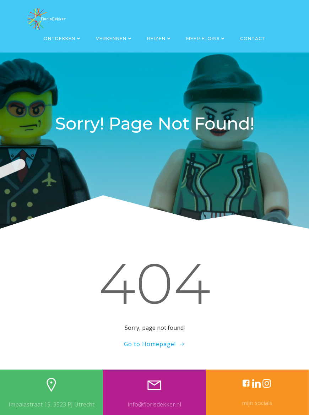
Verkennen (114, 38)
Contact (253, 38)
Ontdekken (63, 38)
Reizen (159, 38)
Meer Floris (206, 38)
